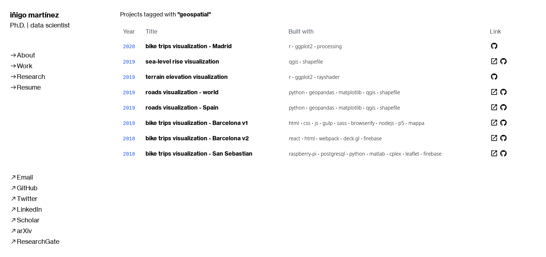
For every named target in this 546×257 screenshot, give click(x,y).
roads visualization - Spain (182, 107)
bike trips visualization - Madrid (189, 46)
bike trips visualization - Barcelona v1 (197, 122)
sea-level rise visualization (182, 61)
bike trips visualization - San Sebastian (199, 153)
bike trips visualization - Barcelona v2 (197, 138)
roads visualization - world (182, 92)
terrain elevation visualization (187, 76)
